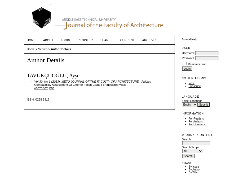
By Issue (194, 166)
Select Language (192, 100)
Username (188, 53)
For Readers (196, 118)
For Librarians (197, 124)
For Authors (196, 121)
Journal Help (189, 39)
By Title (193, 172)
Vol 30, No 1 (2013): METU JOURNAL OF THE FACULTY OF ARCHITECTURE (86, 81)
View (191, 83)
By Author (195, 169)
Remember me (197, 64)
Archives (149, 40)
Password (188, 58)
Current (127, 40)
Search (106, 40)
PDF (51, 88)
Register (85, 40)
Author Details (61, 49)
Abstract (41, 88)
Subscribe (195, 86)
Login (65, 40)
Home (31, 40)
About (48, 40)
